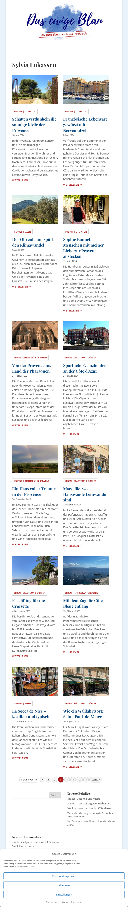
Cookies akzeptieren (64, 876)
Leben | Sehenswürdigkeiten (30, 357)
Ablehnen (64, 885)
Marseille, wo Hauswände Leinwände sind (84, 494)
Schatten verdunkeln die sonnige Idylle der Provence (34, 124)
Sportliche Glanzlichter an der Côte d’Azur (84, 368)
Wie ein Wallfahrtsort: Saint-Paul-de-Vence (83, 713)
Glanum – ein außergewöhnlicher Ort (89, 803)
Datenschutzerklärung (57, 902)
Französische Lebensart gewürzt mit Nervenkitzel (85, 124)
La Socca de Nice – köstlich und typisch (31, 713)
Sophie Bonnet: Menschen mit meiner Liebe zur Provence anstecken (83, 248)
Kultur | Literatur (25, 111)
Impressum (76, 902)
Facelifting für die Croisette (28, 603)
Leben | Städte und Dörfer (80, 357)
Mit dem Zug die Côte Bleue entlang (83, 603)
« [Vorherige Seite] (42, 779)
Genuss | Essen (22, 231)
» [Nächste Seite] (86, 779)
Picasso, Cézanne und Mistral (84, 798)
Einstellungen (64, 894)
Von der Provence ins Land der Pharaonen (31, 368)
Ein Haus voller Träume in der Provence (34, 491)
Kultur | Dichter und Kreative (31, 480)
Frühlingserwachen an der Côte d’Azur (89, 808)
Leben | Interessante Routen (81, 592)
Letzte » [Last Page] (96, 779)
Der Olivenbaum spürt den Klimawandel (33, 242)
